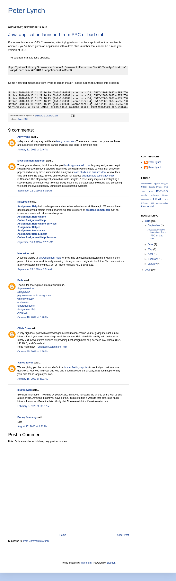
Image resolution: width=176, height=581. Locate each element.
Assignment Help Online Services (36, 223)
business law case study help (98, 175)
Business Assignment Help (52, 346)
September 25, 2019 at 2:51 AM (34, 269)
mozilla (144, 195)
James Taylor (25, 362)
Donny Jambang (26, 417)
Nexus (165, 195)
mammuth (86, 562)
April (150, 254)
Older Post (123, 535)
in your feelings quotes (76, 367)
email (144, 186)
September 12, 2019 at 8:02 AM (34, 190)
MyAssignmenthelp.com (77, 165)
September (154, 225)
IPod (166, 187)
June (151, 244)
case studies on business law (90, 172)
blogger (164, 183)
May (150, 249)
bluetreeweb (24, 389)
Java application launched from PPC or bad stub (56, 34)
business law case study (52, 182)
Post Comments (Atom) (36, 541)
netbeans (155, 195)
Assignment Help (27, 206)
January (152, 263)
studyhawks (23, 292)
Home (63, 535)
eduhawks (22, 302)
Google (152, 187)
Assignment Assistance (31, 230)
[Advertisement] (154, 87)
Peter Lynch (26, 10)
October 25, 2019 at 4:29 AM (33, 351)
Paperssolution (25, 288)
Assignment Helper (28, 227)
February (153, 259)
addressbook (146, 183)
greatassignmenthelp (98, 210)
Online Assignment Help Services (36, 237)
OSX (26, 119)
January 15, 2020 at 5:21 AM (33, 378)
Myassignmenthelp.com (31, 160)
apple (157, 183)
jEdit (151, 191)
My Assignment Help (49, 257)
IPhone (159, 187)
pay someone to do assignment (34, 295)
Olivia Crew (24, 328)
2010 (148, 221)
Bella (20, 280)
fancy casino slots (66, 141)
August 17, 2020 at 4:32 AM (32, 426)
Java (20, 119)
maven (162, 191)
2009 (148, 269)
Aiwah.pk (22, 312)
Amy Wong (23, 136)
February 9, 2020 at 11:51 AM (33, 406)
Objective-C (146, 199)
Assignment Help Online (31, 216)
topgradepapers (26, 305)
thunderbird (147, 206)
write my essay (25, 298)
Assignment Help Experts (32, 234)
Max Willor (23, 253)
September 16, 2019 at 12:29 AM (35, 242)
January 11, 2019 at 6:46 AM (33, 149)
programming (162, 203)
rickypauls (23, 201)
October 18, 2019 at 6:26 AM (33, 317)
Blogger (111, 562)
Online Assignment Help (31, 220)
